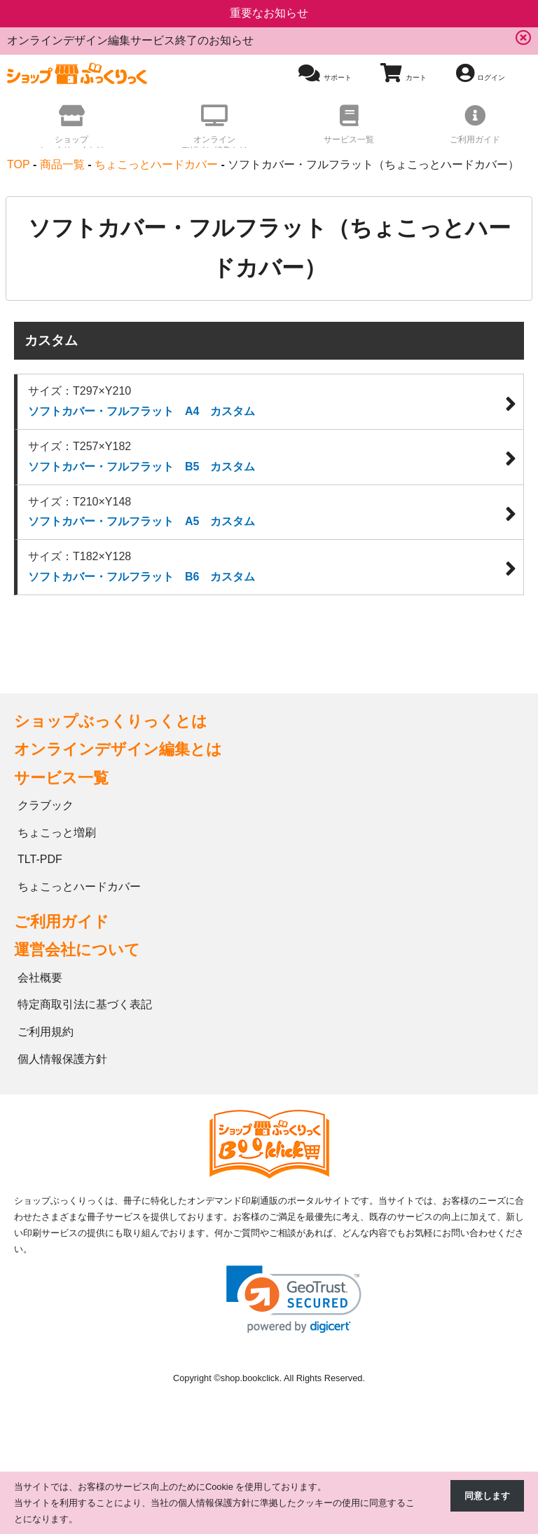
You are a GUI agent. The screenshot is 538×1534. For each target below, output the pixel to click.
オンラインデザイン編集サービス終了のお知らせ (130, 40)
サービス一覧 (61, 778)
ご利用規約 (46, 1033)
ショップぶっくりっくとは (110, 722)
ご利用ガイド (61, 923)
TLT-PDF (40, 861)
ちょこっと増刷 (57, 833)
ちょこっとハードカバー (79, 888)
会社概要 (40, 978)
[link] (293, 1300)
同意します (487, 1496)
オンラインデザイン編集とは (118, 750)
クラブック (46, 807)
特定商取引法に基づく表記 (85, 1006)
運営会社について (77, 951)
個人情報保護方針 (62, 1060)
